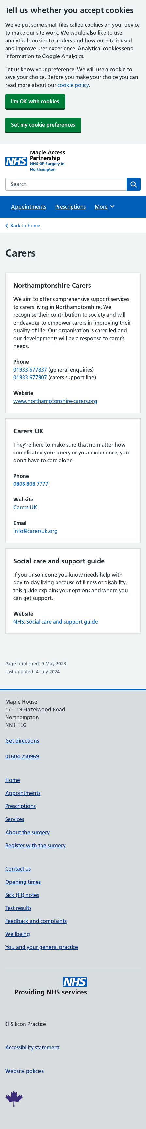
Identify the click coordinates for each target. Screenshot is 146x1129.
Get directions (22, 741)
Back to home (25, 226)
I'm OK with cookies (35, 101)
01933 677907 (30, 377)
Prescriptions (70, 206)
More (105, 206)
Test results (18, 908)
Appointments (28, 206)
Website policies (24, 1071)
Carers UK (25, 507)
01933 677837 (30, 369)
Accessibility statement (32, 1047)
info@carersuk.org (35, 531)
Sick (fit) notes (22, 895)
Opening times (23, 882)
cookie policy (73, 85)
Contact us (18, 869)
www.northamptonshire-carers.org (55, 401)
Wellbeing (17, 934)
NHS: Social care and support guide (55, 621)
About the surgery (27, 832)
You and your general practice (41, 947)
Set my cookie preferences (43, 124)
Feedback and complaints (36, 921)
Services (14, 819)
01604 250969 (22, 756)
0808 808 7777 (30, 484)
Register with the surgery (35, 845)
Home (12, 780)
